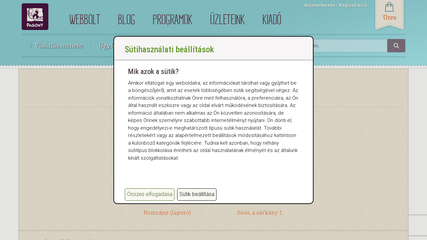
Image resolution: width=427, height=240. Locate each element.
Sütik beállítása (197, 194)
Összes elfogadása (149, 194)
